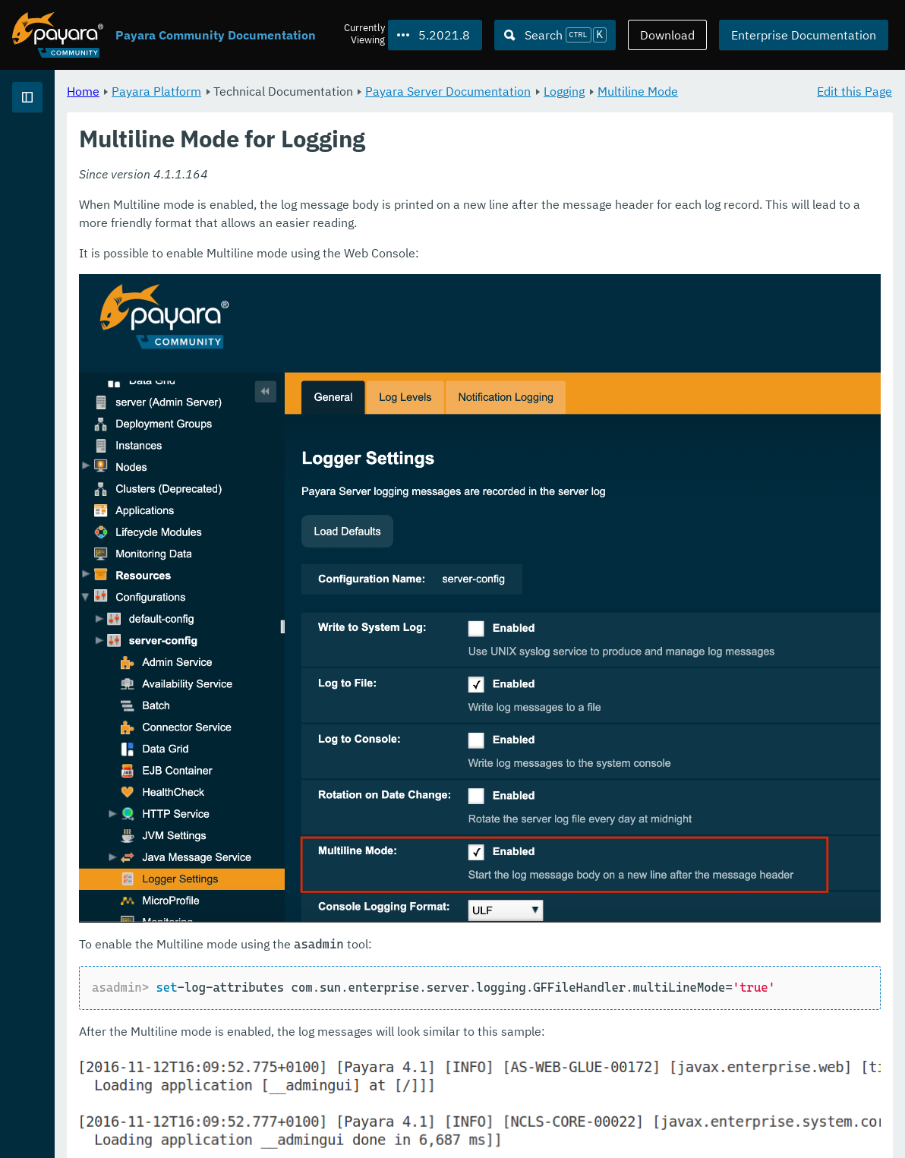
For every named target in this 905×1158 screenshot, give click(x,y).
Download (667, 35)
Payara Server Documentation (637, 91)
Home (272, 91)
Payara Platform (345, 91)
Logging (753, 91)
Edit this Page (854, 91)
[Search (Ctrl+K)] (555, 35)
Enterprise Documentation (803, 35)
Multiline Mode (297, 109)
